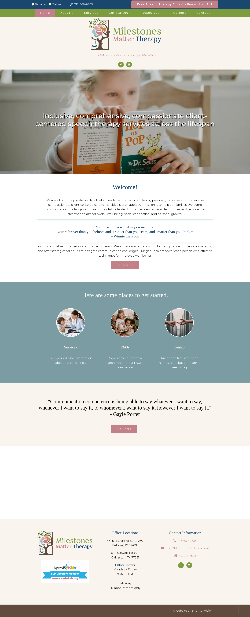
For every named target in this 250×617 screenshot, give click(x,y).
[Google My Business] (129, 64)
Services (91, 13)
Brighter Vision (202, 610)
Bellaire (39, 4)
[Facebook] (121, 64)
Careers (179, 13)
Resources (151, 13)
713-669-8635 (81, 4)
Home (45, 13)
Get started (125, 265)
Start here (124, 428)
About (65, 13)
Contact (203, 13)
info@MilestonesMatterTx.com (114, 55)
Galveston (57, 4)
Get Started (119, 13)
